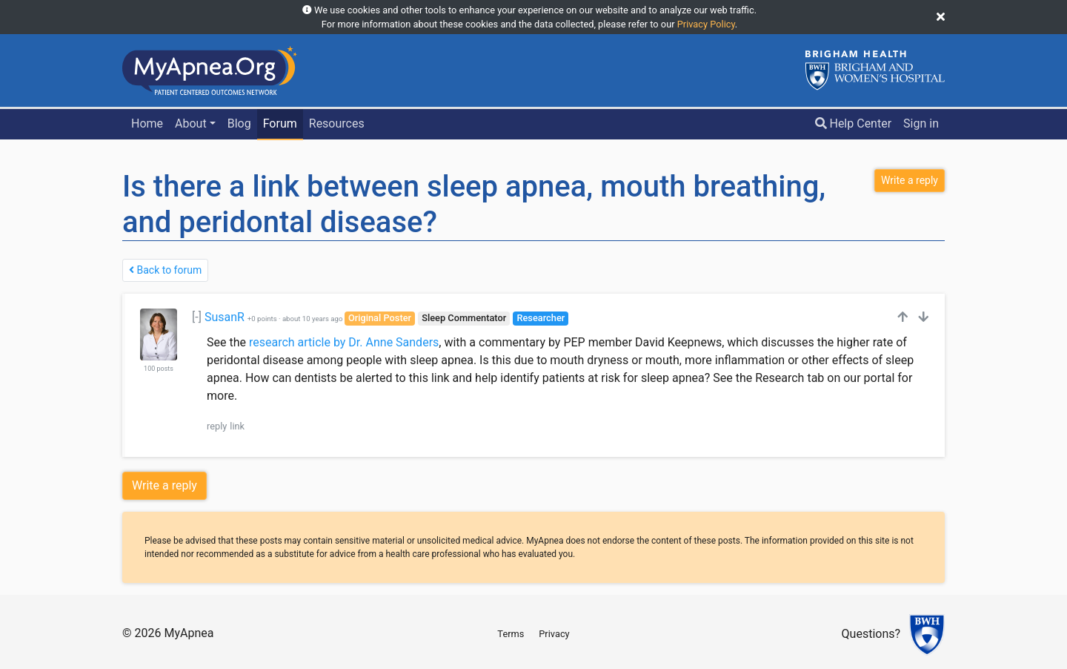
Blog (239, 123)
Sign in (921, 123)
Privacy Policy (706, 24)
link (237, 426)
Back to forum (165, 270)
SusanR (225, 317)
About (191, 123)
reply (217, 426)
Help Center (853, 123)
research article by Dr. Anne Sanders (344, 342)
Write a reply (164, 485)
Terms (510, 633)
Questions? (871, 634)
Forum (280, 123)
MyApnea (188, 633)
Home (147, 123)
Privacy (554, 633)
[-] (197, 317)
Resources (337, 123)
